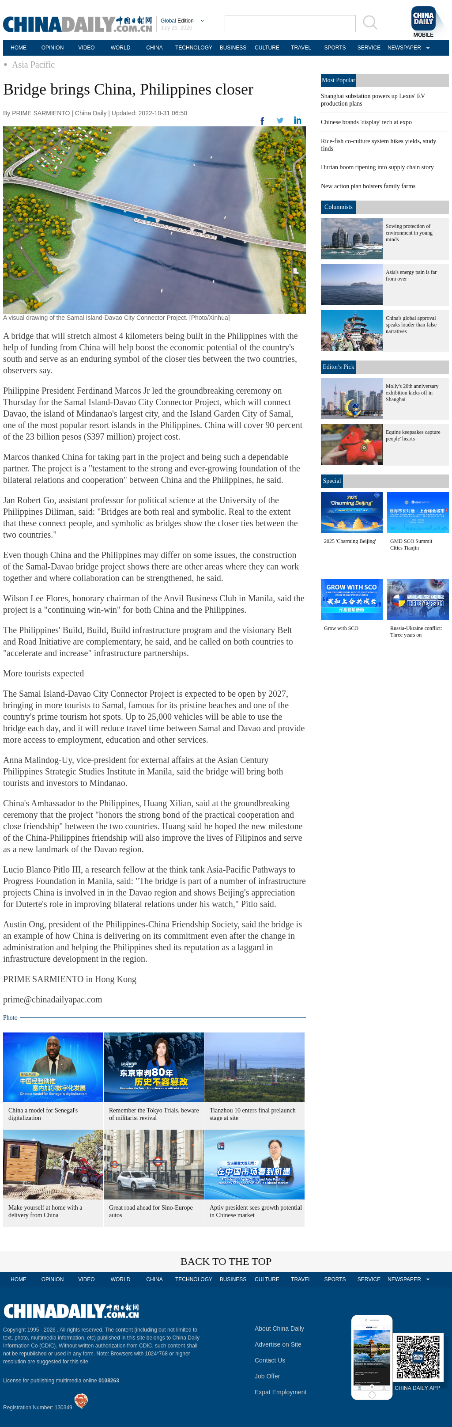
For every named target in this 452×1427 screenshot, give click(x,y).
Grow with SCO (341, 628)
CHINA (154, 48)
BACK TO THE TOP (226, 1261)
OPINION (52, 48)
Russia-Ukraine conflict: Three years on (416, 631)
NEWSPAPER (403, 48)
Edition (177, 21)
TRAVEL (301, 48)
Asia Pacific (33, 64)
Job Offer (267, 1376)
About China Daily (279, 1328)
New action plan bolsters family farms (368, 186)
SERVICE (369, 48)
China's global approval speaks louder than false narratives (411, 324)
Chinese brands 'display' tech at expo (366, 122)
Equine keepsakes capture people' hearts (413, 435)
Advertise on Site (278, 1344)
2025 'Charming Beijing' (350, 541)
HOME (18, 48)
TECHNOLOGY (193, 48)
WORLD (121, 48)
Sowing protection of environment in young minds (409, 233)
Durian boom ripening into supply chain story (377, 167)
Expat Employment (281, 1392)
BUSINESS (233, 48)
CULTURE (267, 48)
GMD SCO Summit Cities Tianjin (411, 544)
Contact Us (270, 1360)
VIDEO (86, 48)
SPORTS (335, 48)
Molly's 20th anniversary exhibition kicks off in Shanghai (412, 392)
